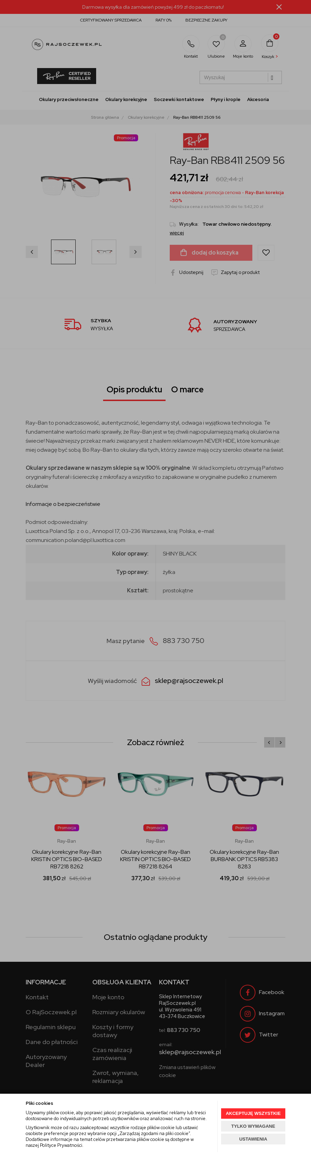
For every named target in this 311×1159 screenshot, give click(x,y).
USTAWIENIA (253, 1139)
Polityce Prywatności (61, 1145)
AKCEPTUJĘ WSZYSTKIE (253, 1113)
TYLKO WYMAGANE (253, 1126)
